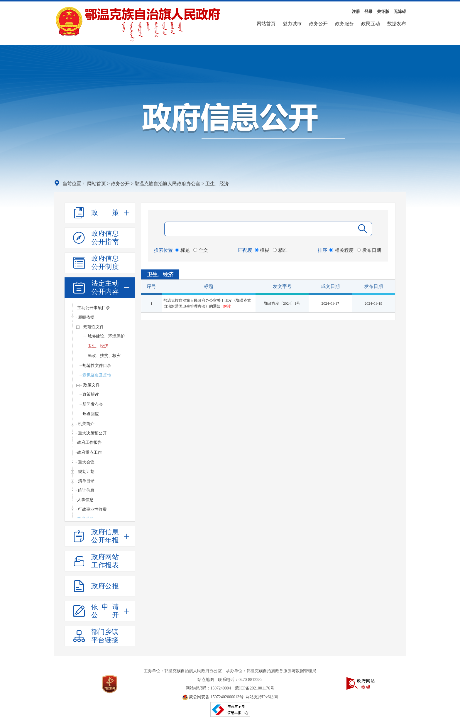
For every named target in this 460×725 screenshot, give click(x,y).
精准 (280, 250)
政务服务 (344, 23)
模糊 (262, 250)
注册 (356, 11)
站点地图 (205, 679)
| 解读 (226, 306)
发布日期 (369, 250)
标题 (182, 250)
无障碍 (400, 11)
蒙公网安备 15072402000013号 (212, 697)
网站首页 (266, 23)
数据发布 (396, 23)
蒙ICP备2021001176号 (254, 688)
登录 (368, 11)
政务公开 (318, 23)
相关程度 (341, 250)
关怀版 (383, 11)
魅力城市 (292, 23)
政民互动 (370, 23)
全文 (200, 250)
